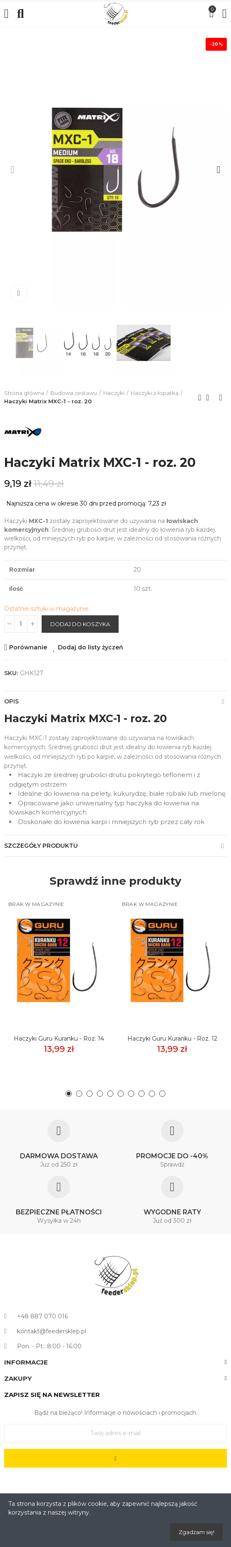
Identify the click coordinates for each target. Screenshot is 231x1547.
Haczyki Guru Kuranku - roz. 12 (172, 1038)
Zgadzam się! (196, 1532)
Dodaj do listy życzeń (90, 647)
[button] (12, 169)
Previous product (200, 397)
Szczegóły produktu (41, 845)
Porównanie (28, 647)
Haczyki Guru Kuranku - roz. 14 (59, 1038)
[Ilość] (20, 624)
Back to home (210, 397)
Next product (220, 397)
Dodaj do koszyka (80, 624)
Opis (11, 701)
